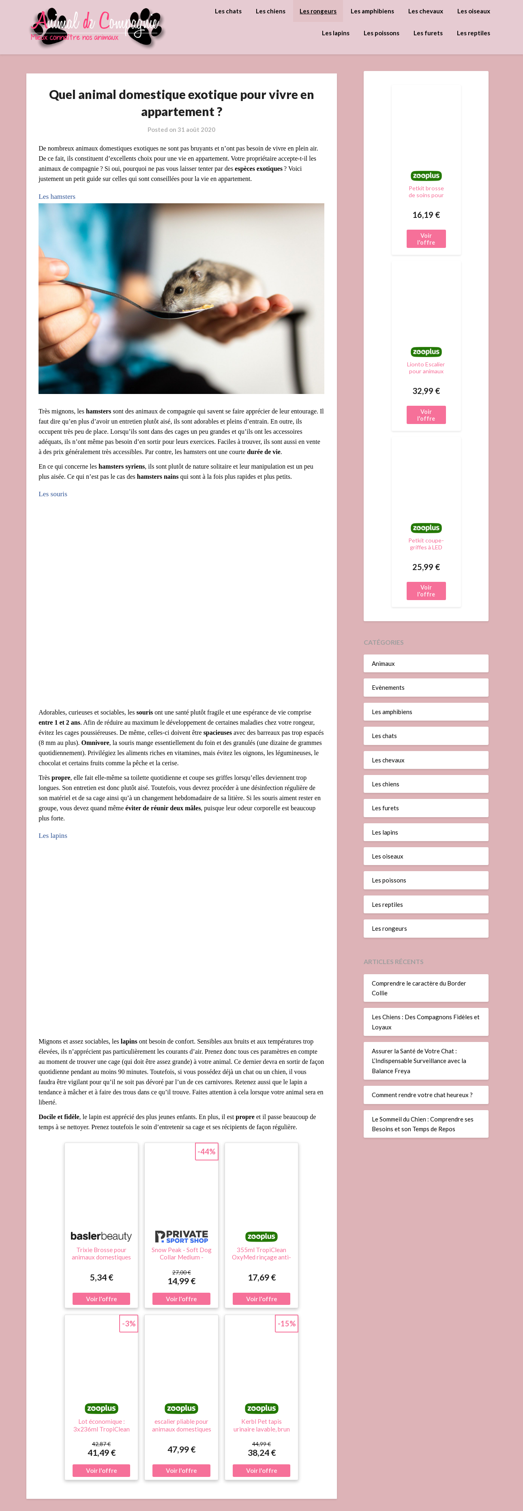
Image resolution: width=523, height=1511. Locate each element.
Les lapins (335, 33)
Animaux (383, 663)
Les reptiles (473, 33)
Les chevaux (425, 11)
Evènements (388, 687)
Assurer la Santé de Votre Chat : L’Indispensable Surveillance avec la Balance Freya (419, 1060)
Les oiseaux (473, 11)
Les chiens (270, 11)
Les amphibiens (372, 11)
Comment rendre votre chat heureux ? (422, 1094)
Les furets (428, 33)
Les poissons (381, 33)
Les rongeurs (318, 11)
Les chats (228, 11)
